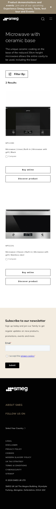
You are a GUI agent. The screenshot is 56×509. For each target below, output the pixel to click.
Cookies (10, 453)
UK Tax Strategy (14, 461)
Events (30, 11)
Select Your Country (14, 428)
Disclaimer (11, 445)
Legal (9, 441)
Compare (12, 156)
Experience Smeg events (18, 8)
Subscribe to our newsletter (25, 321)
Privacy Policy (14, 449)
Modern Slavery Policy (18, 457)
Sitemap (10, 474)
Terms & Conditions (16, 465)
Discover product (28, 179)
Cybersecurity (14, 470)
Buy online (28, 170)
